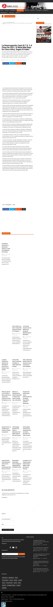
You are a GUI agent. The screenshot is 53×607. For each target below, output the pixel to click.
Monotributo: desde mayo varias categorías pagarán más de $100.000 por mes (16, 464)
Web (3, 524)
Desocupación (8, 204)
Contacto (17, 12)
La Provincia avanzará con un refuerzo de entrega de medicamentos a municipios (41, 555)
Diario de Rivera (6, 60)
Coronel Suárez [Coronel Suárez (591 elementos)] (5, 580)
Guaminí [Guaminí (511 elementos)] (15, 582)
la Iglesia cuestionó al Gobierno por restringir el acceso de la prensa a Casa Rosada (5, 364)
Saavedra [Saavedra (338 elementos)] (4, 585)
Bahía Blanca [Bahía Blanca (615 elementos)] (11, 577)
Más (24, 63)
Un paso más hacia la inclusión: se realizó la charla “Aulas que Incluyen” (17, 363)
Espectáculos (4, 12)
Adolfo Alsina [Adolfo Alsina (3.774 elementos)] (4, 577)
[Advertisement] (23, 34)
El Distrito (45, 10)
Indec (14, 204)
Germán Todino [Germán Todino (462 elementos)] (9, 582)
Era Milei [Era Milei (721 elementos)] (20, 580)
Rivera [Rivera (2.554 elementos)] (19, 582)
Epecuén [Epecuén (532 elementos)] (15, 580)
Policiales (38, 10)
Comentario (5, 497)
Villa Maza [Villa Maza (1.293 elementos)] (4, 587)
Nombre (4, 513)
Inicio (2, 10)
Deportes (26, 10)
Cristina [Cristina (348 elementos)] (11, 580)
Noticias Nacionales (10, 22)
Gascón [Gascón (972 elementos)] (3, 582)
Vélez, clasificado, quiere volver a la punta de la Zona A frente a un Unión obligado (27, 363)
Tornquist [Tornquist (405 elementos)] (18, 585)
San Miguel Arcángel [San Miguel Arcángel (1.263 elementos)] (11, 585)
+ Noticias (11, 12)
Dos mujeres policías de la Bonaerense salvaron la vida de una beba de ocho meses (41, 542)
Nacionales (20, 10)
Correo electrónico (6, 519)
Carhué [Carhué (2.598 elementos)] (16, 577)
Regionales (12, 10)
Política (32, 10)
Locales (6, 10)
